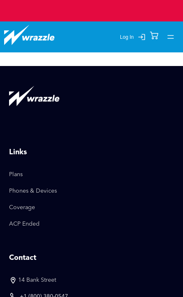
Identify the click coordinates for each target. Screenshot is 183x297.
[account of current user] (170, 37)
